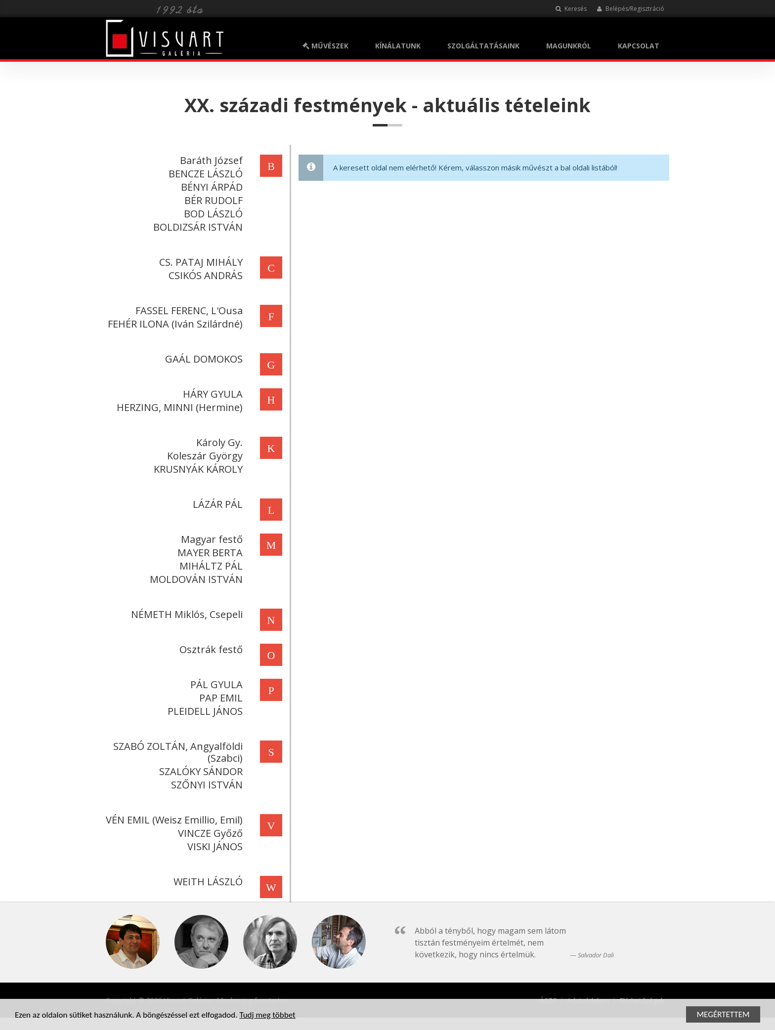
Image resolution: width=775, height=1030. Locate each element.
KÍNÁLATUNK (398, 45)
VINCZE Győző (208, 833)
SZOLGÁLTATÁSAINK (483, 45)
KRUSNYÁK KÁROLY (196, 469)
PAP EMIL (219, 697)
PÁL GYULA (214, 684)
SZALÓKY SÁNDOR (199, 771)
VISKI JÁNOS (213, 846)
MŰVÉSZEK (325, 45)
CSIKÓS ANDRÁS (204, 275)
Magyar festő (210, 539)
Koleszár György (203, 455)
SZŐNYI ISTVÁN (205, 784)
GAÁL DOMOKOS (202, 359)
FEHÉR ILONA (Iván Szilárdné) (173, 323)
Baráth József (209, 160)
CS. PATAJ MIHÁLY (199, 262)
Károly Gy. (217, 442)
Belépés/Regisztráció (630, 8)
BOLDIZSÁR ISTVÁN (196, 227)
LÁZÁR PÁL (216, 504)
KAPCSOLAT (638, 45)
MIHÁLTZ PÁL (209, 566)
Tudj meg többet (267, 1015)
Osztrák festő (209, 649)
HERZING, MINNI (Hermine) (178, 407)
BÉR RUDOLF (211, 200)
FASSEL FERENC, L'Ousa (187, 310)
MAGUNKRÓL (568, 45)
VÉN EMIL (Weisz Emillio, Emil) (172, 819)
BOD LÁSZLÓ (211, 213)
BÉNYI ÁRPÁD (210, 187)
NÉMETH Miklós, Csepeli (185, 614)
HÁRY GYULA (211, 394)
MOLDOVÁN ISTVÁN (194, 579)
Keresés (571, 8)
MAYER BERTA (208, 552)
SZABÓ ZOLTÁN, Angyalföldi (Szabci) (176, 752)
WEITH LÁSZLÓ (206, 881)
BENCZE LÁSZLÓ (204, 173)
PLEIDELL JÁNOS (203, 711)
